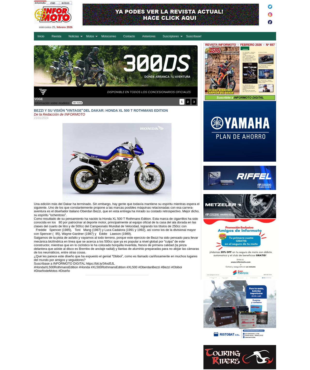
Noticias (74, 36)
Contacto (129, 36)
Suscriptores (171, 36)
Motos (90, 36)
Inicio (41, 36)
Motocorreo (108, 36)
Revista (56, 36)
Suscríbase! (194, 36)
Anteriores (148, 36)
